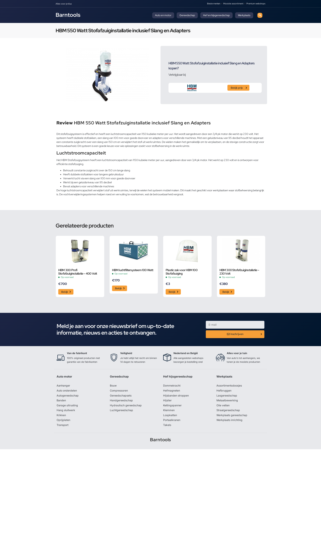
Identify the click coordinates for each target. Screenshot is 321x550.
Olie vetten (223, 406)
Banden (61, 401)
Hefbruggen (223, 391)
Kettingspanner (172, 406)
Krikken (61, 416)
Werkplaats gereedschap (232, 416)
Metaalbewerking (227, 401)
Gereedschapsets (121, 396)
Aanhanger (63, 386)
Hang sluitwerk (66, 411)
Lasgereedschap (226, 396)
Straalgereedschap (228, 411)
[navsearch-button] (259, 15)
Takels (167, 426)
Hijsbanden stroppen (176, 396)
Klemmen (169, 411)
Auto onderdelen (67, 391)
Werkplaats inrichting (229, 421)
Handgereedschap (121, 401)
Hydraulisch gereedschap (126, 406)
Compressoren (119, 391)
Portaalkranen (171, 421)
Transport (63, 426)
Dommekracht (172, 386)
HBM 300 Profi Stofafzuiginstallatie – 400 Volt (77, 271)
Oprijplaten (63, 421)
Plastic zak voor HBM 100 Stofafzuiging (181, 271)
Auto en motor (163, 15)
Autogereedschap (68, 396)
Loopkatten (170, 416)
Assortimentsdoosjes (229, 386)
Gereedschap (187, 15)
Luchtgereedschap (121, 411)
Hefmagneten (171, 391)
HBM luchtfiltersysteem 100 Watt (132, 270)
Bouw (113, 386)
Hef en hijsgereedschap (216, 15)
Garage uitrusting (67, 406)
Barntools (68, 15)
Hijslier (167, 401)
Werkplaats (244, 15)
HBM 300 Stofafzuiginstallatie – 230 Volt (239, 271)
